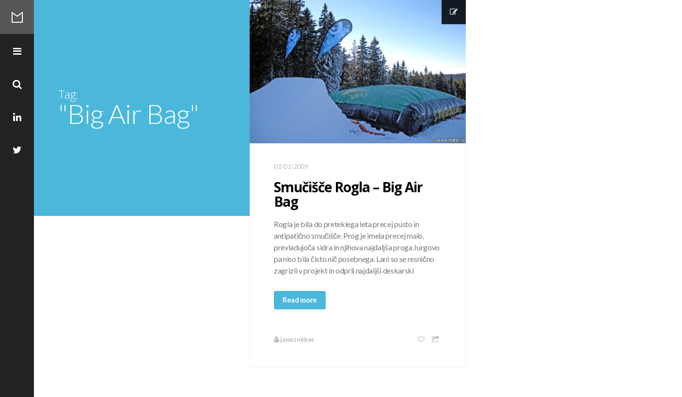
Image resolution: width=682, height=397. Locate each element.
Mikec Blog (17, 17)
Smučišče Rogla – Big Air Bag (348, 194)
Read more (300, 299)
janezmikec (294, 339)
